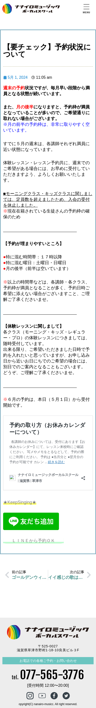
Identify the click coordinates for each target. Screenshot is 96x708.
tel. (48, 677)
